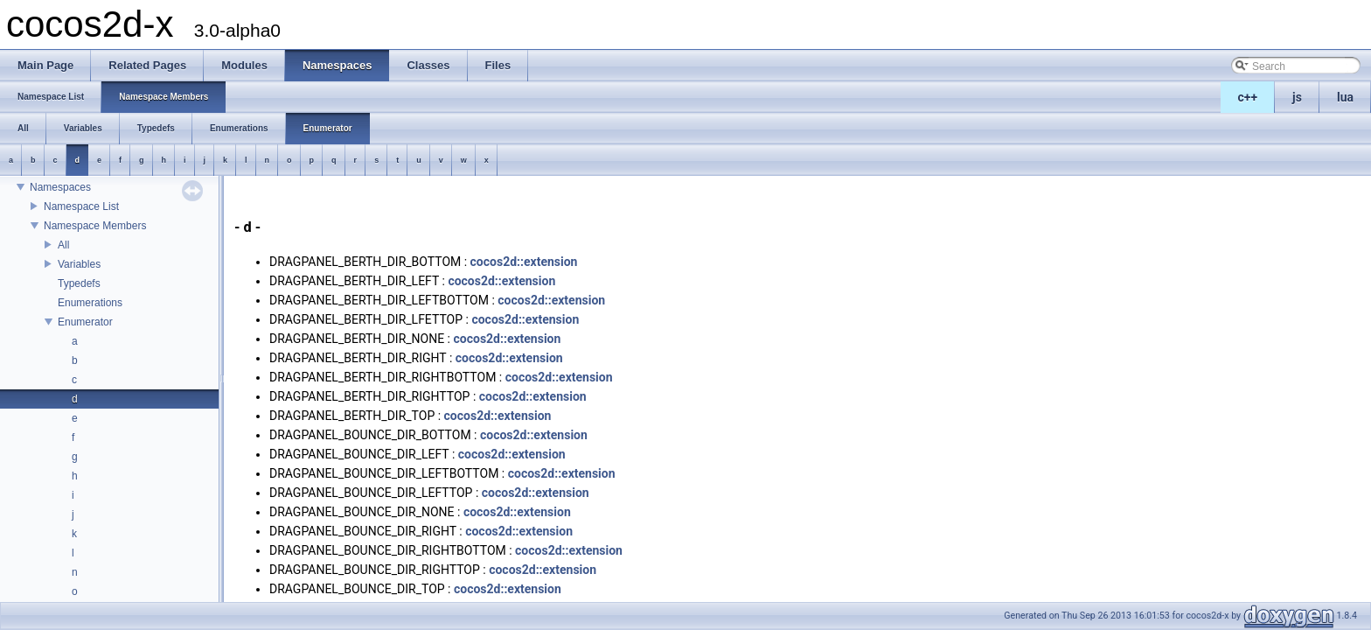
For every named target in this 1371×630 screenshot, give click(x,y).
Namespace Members (95, 226)
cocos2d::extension (524, 262)
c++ (1248, 97)
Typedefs (79, 283)
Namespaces (60, 187)
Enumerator (85, 322)
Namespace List (81, 206)
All (63, 245)
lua (1345, 97)
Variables (79, 264)
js (1297, 97)
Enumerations (90, 303)
